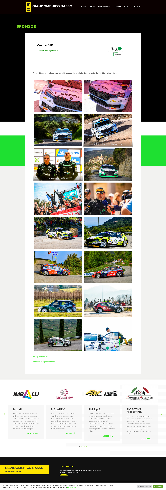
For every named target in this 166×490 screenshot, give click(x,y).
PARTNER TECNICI (104, 7)
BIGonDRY (58, 409)
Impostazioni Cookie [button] (144, 486)
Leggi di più (32, 433)
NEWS (126, 7)
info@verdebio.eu (40, 356)
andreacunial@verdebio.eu (44, 361)
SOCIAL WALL (135, 7)
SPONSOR (117, 7)
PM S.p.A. (95, 409)
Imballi (18, 409)
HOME (83, 7)
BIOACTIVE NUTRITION (134, 410)
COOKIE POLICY (73, 487)
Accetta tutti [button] (158, 486)
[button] (161, 413)
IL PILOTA (92, 7)
